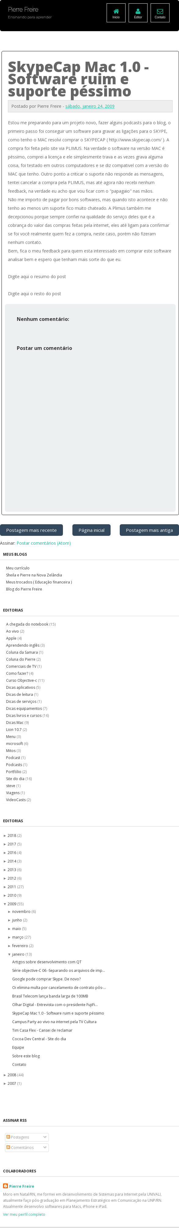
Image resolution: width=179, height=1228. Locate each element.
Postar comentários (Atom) (43, 543)
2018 (12, 835)
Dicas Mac (15, 722)
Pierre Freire (21, 1186)
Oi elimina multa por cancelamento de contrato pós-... (59, 987)
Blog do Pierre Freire (24, 589)
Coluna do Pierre (21, 659)
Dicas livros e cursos (24, 715)
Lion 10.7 (14, 729)
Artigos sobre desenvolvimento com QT (47, 962)
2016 (12, 852)
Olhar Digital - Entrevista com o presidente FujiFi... (55, 1004)
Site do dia (15, 778)
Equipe (18, 1047)
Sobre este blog (26, 1056)
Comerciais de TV (21, 666)
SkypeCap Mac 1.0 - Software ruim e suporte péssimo (58, 1013)
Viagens (13, 792)
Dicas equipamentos (24, 708)
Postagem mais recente (31, 530)
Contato (19, 1064)
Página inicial (91, 530)
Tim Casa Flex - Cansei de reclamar (42, 1030)
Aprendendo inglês (23, 645)
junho (17, 920)
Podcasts (14, 764)
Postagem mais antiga (149, 530)
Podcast (13, 757)
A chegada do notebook (27, 624)
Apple (11, 638)
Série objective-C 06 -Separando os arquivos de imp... (58, 970)
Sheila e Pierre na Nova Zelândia (34, 575)
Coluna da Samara (22, 652)
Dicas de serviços (21, 701)
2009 (12, 903)
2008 (12, 1074)
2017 (12, 844)
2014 (12, 861)
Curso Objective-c (22, 680)
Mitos (11, 750)
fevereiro (20, 945)
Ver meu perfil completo (24, 1214)
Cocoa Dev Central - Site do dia (39, 1038)
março (18, 937)
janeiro (18, 954)
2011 (12, 886)
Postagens (17, 1137)
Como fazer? (17, 673)
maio (17, 928)
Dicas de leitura (20, 694)
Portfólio (14, 771)
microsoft (15, 743)
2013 (12, 869)
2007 (12, 1083)
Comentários (20, 1147)
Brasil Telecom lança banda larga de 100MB (50, 996)
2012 (12, 878)
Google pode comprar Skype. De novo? (46, 979)
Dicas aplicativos (21, 687)
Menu (11, 736)
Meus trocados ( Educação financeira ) (39, 582)
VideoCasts (16, 799)
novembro (21, 911)
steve (11, 785)
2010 (12, 895)
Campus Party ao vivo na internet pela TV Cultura (54, 1021)
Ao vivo (13, 631)
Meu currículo (18, 568)
